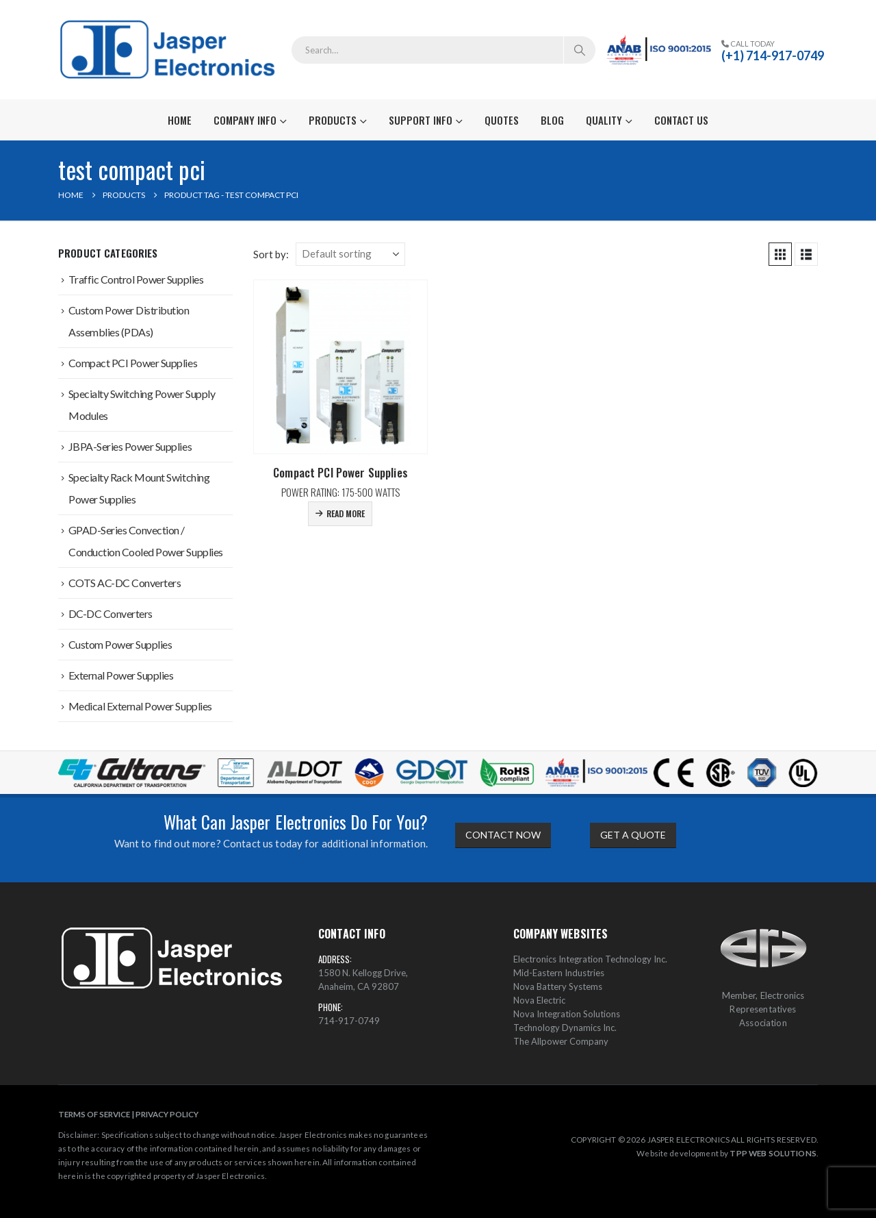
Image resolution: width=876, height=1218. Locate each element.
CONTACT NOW (503, 835)
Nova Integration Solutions (566, 1013)
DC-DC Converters (110, 613)
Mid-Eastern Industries (558, 972)
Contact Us (681, 119)
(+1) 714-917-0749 (772, 55)
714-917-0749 (349, 1020)
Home (180, 119)
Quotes (502, 119)
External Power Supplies (121, 675)
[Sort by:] (350, 254)
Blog (552, 119)
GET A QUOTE (633, 835)
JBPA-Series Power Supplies (130, 446)
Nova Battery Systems (557, 986)
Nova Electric (539, 1000)
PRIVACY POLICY (167, 1114)
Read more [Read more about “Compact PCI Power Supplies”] (345, 513)
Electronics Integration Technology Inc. (590, 959)
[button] (780, 254)
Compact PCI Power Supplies (133, 362)
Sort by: (271, 254)
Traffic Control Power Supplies (136, 279)
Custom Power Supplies (120, 644)
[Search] (579, 50)
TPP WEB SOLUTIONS (773, 1153)
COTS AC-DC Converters (124, 582)
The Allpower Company (560, 1041)
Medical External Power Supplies (140, 705)
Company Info (245, 119)
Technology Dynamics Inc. (565, 1027)
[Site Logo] (169, 49)
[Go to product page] (340, 366)
